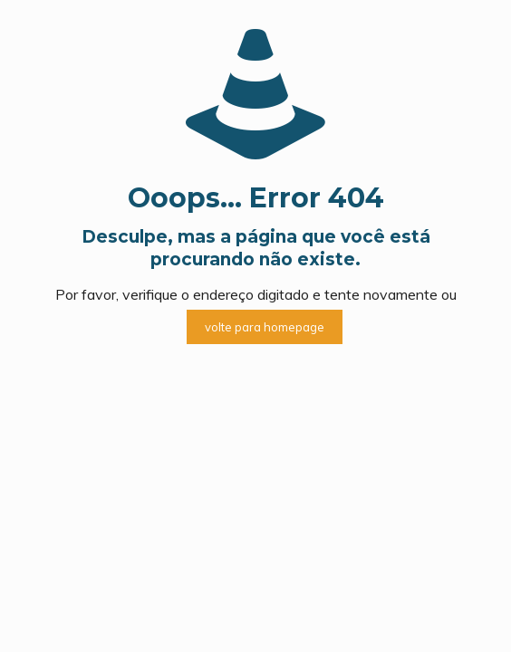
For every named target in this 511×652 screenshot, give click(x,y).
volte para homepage (264, 327)
